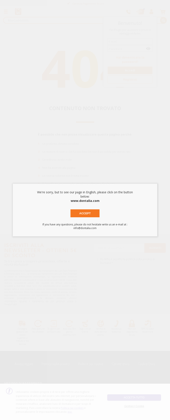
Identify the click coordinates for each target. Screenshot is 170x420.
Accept (85, 213)
